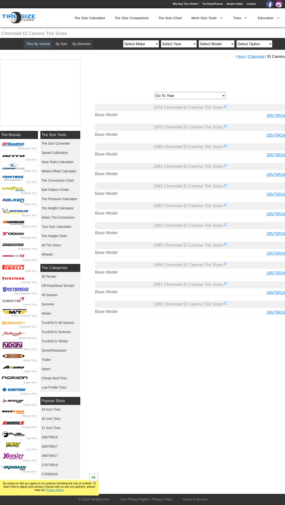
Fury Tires (31, 449)
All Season (49, 295)
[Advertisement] (190, 73)
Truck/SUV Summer (56, 332)
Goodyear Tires (28, 193)
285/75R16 (50, 437)
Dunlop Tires (30, 405)
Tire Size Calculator (89, 18)
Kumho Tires (30, 304)
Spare (46, 369)
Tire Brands (11, 135)
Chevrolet (256, 57)
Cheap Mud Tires (54, 378)
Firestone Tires (29, 282)
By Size (61, 44)
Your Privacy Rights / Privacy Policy (146, 499)
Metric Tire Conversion (58, 217)
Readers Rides (235, 4)
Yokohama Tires (28, 237)
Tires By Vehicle (38, 44)
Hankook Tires (29, 226)
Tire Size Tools (54, 135)
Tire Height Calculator (58, 208)
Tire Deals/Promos (212, 4)
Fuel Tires (31, 438)
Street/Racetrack (54, 350)
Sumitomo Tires (28, 393)
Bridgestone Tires (27, 249)
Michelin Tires (29, 215)
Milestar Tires (30, 416)
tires (241, 57)
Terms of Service (195, 499)
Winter (46, 313)
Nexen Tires (30, 349)
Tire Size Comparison (132, 18)
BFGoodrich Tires (27, 148)
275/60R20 (50, 474)
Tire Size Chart (170, 18)
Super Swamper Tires (25, 293)
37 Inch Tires (51, 428)
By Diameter (82, 44)
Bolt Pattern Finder (55, 190)
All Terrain (49, 276)
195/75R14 (275, 194)
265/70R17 (50, 446)
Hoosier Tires (30, 460)
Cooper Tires (30, 171)
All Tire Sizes (51, 245)
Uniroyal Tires (29, 427)
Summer (48, 304)
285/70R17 (50, 456)
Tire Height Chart (54, 236)
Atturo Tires (30, 371)
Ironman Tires (29, 471)
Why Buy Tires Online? (186, 4)
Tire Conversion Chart (58, 180)
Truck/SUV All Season (58, 323)
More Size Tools (207, 18)
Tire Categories (54, 268)
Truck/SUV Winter (55, 341)
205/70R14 (275, 116)
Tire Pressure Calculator (59, 199)
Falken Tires (30, 204)
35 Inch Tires (51, 419)
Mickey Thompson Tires (24, 315)
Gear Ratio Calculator (58, 162)
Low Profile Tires (54, 387)
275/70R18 (50, 465)
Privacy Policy (54, 490)
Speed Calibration (55, 153)
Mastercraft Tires (28, 338)
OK (93, 477)
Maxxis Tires (30, 360)
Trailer (46, 360)
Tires (240, 18)
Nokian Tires (30, 382)
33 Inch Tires (51, 409)
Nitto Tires (31, 159)
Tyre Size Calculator (56, 227)
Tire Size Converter (56, 143)
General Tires (29, 260)
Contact (251, 4)
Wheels (47, 254)
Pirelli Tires (31, 271)
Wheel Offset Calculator (59, 171)
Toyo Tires (31, 182)
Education (269, 18)
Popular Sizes (53, 401)
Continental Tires (28, 327)
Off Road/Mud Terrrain (58, 286)
